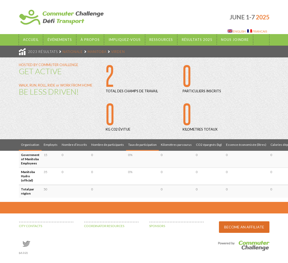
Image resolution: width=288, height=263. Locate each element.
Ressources (161, 39)
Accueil (31, 39)
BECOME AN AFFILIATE (244, 227)
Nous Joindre (235, 39)
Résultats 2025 (197, 39)
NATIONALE (73, 52)
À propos (90, 39)
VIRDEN (118, 52)
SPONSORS (157, 226)
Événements (60, 39)
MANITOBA (97, 52)
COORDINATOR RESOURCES (104, 226)
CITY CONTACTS (30, 226)
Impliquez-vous (125, 39)
